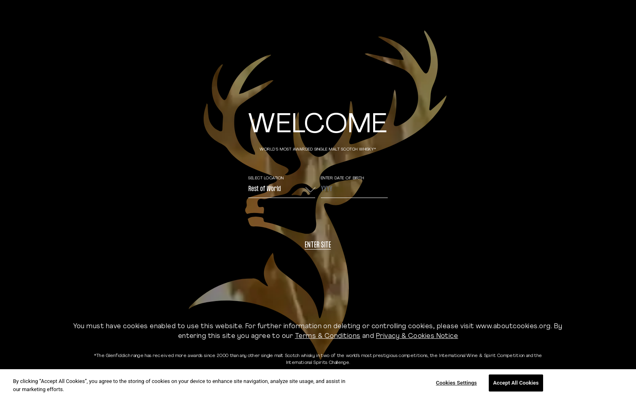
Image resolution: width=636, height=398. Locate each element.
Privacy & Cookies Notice (417, 336)
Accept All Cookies (516, 383)
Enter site (318, 246)
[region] (318, 383)
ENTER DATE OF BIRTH (342, 178)
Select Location (266, 178)
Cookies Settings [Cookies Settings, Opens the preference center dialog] (456, 383)
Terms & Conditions (328, 336)
